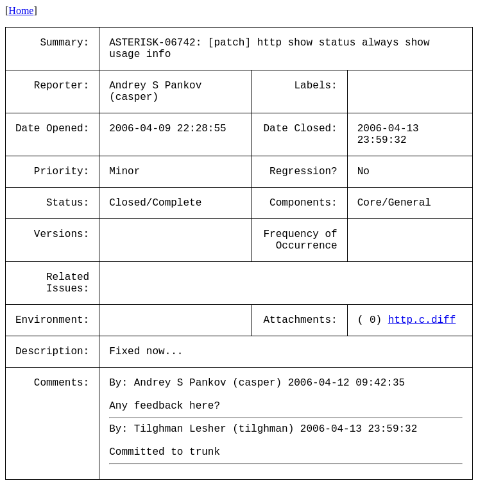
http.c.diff (422, 320)
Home (20, 10)
